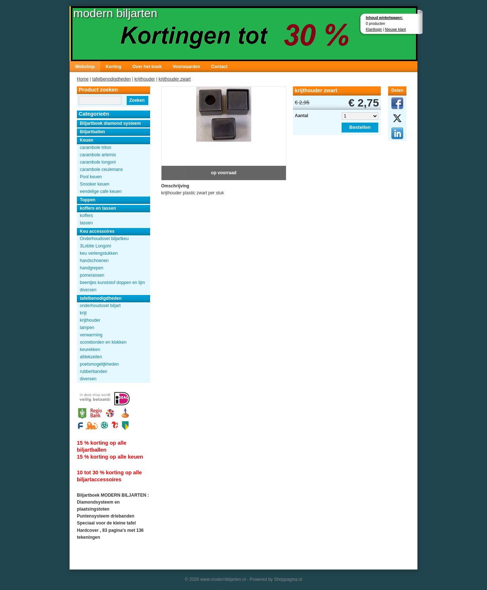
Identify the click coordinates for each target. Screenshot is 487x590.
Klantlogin (374, 29)
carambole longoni (98, 162)
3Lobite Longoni (95, 246)
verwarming (91, 334)
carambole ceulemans (101, 169)
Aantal (301, 115)
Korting (114, 66)
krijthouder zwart (175, 79)
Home (83, 79)
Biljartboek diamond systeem (110, 123)
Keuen (86, 140)
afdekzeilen (91, 356)
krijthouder (144, 79)
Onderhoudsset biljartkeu (104, 238)
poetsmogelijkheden (99, 364)
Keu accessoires (97, 231)
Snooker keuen (94, 184)
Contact (219, 66)
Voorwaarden (186, 66)
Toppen (87, 199)
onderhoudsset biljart (100, 305)
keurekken (90, 349)
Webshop (85, 66)
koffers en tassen (98, 208)
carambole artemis (98, 154)
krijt (83, 312)
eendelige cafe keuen (101, 191)
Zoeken (137, 100)
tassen (86, 222)
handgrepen (91, 267)
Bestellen (360, 127)
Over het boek (146, 66)
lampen (87, 327)
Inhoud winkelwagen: (384, 18)
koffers (86, 215)
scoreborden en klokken (103, 342)
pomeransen (92, 275)
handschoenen (94, 260)
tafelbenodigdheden (111, 79)
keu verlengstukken (99, 253)
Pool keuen (91, 176)
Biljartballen (92, 131)
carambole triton (95, 147)
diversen (88, 289)
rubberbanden (93, 371)
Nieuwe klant (395, 29)
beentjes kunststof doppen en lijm (112, 282)
